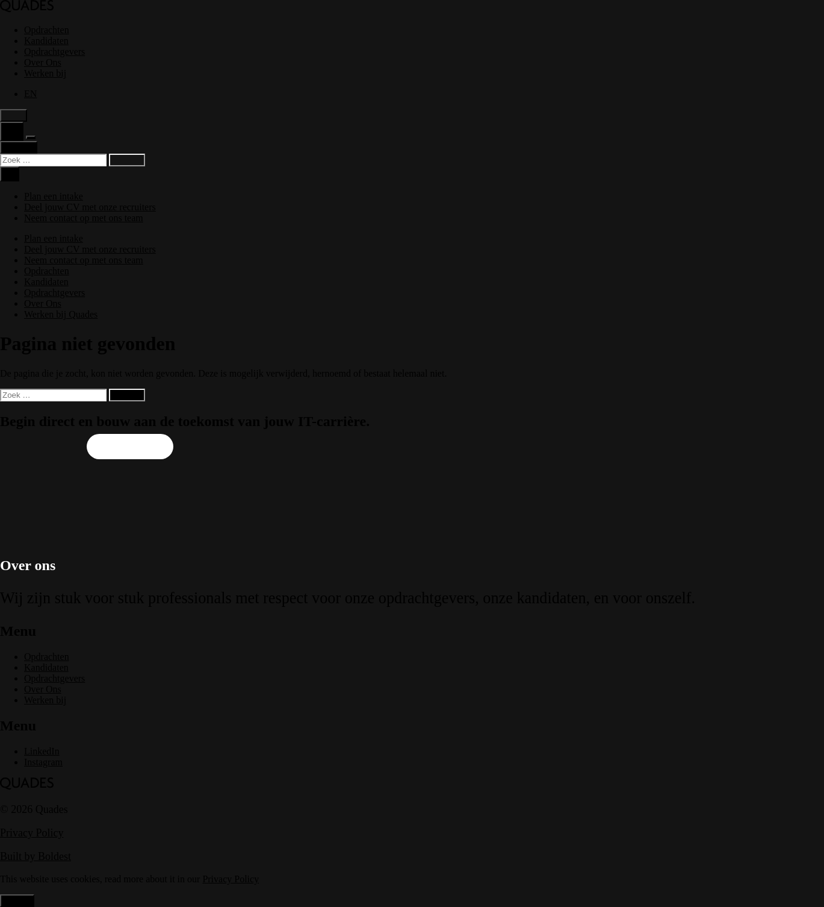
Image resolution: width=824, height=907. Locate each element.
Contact (19, 147)
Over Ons (42, 62)
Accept (17, 900)
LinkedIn (42, 751)
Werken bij (45, 73)
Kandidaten (46, 41)
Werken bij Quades (61, 314)
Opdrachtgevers (54, 51)
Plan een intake (130, 447)
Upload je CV (40, 447)
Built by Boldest (35, 856)
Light (13, 115)
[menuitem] (30, 94)
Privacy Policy (32, 833)
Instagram (43, 762)
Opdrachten (46, 30)
